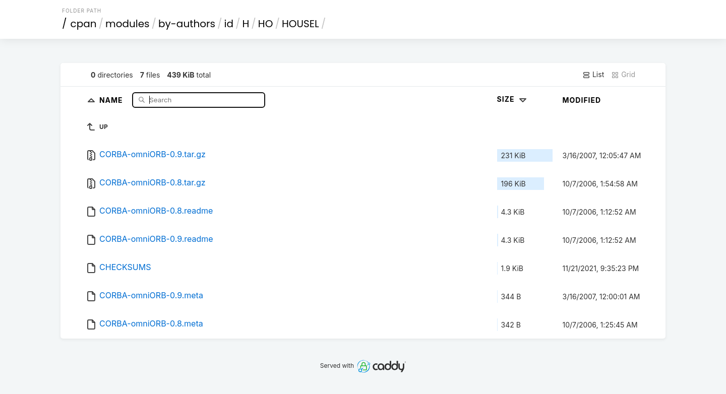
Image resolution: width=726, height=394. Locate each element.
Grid (623, 74)
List (593, 74)
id (228, 24)
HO (265, 24)
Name (112, 99)
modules (127, 24)
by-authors (186, 24)
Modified (582, 100)
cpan (84, 24)
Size (513, 99)
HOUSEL (300, 24)
